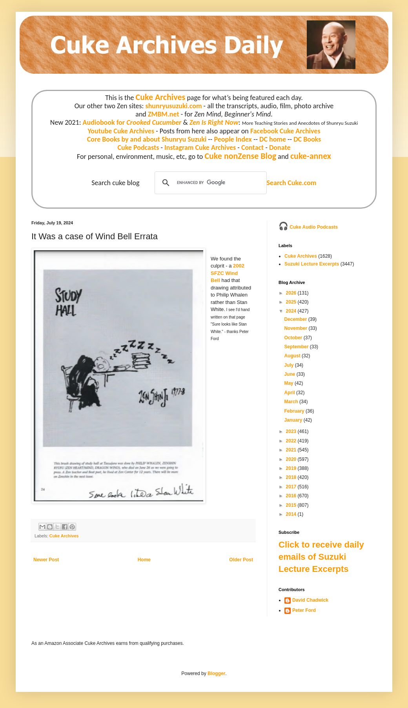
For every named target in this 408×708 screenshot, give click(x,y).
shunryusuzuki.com (174, 106)
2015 (292, 505)
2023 (292, 431)
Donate (279, 147)
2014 (292, 514)
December (296, 319)
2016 (292, 496)
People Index (232, 139)
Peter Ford (304, 610)
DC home (272, 139)
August (293, 356)
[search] (209, 182)
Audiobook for (132, 122)
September (297, 346)
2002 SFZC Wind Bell (227, 273)
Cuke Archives (161, 97)
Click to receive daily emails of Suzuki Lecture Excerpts (321, 557)
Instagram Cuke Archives (200, 147)
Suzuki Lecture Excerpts (311, 264)
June (290, 374)
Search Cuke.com (291, 182)
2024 (292, 311)
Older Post (241, 559)
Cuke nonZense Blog (240, 156)
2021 (292, 450)
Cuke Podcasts (138, 147)
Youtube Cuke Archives (120, 131)
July (289, 365)
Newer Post (46, 559)
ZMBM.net (163, 114)
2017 (292, 487)
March (291, 401)
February (295, 411)
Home (144, 559)
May (289, 383)
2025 (292, 302)
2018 (292, 477)
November (296, 328)
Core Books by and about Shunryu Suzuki (147, 139)
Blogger (216, 673)
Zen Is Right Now (214, 122)
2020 (292, 459)
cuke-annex (310, 156)
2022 (292, 441)
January (293, 420)
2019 (292, 468)
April (290, 392)
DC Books (307, 139)
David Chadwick (310, 600)
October (293, 337)
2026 (292, 293)
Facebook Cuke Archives (285, 131)
